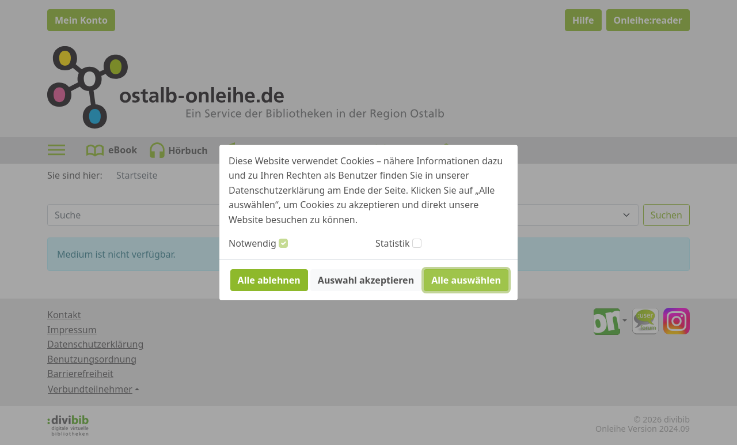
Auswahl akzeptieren (366, 280)
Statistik (392, 243)
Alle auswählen (466, 280)
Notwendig (252, 243)
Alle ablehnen (269, 280)
